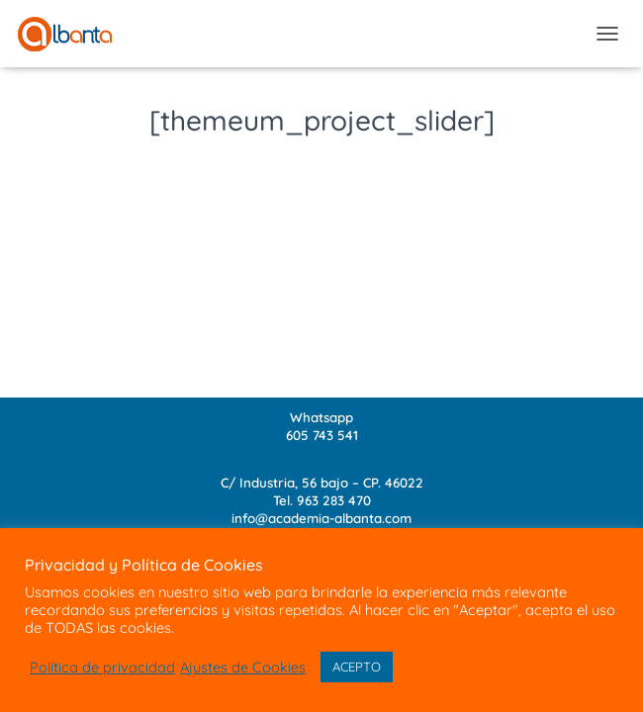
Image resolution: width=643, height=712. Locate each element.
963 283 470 (334, 500)
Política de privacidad (102, 667)
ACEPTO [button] (356, 666)
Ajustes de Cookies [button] (243, 667)
